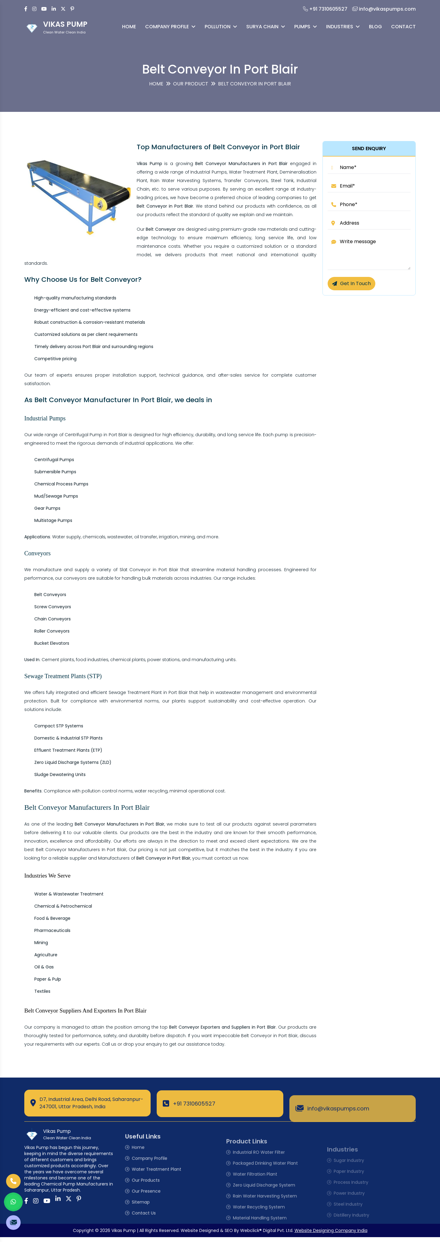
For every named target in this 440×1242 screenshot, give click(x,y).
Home (129, 26)
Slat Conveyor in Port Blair (149, 570)
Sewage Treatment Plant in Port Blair (148, 692)
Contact (403, 26)
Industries (343, 26)
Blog (375, 26)
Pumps (305, 26)
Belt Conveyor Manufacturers (68, 850)
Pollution (221, 26)
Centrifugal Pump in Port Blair (96, 435)
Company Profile (170, 26)
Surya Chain (265, 26)
